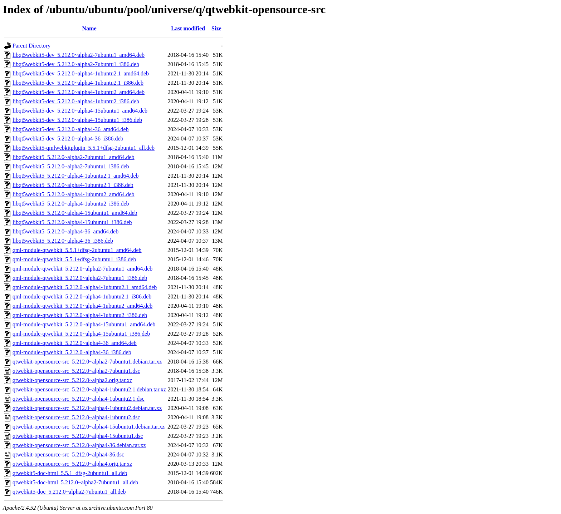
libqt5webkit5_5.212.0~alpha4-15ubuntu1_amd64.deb (75, 213)
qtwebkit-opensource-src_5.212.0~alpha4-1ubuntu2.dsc (76, 417)
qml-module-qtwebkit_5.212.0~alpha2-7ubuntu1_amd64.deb (82, 269)
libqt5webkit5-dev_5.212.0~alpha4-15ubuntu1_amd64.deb (80, 111)
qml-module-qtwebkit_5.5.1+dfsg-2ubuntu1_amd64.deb (77, 250)
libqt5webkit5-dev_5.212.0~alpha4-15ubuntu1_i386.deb (77, 120)
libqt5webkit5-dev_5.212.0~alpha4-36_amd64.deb (71, 129)
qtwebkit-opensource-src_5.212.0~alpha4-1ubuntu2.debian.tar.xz (87, 408)
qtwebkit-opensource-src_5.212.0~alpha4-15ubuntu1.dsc (78, 436)
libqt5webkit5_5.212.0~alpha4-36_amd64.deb (65, 231)
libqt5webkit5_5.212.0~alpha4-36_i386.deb (63, 241)
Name (89, 28)
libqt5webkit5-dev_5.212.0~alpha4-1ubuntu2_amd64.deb (79, 92)
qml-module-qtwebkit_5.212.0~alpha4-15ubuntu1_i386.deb (81, 334)
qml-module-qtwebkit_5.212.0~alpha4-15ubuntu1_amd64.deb (84, 324)
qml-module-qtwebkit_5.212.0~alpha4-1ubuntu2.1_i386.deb (82, 296)
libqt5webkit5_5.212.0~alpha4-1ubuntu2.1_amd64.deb (76, 176)
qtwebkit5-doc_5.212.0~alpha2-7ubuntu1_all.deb (69, 492)
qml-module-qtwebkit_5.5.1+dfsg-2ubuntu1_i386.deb (74, 259)
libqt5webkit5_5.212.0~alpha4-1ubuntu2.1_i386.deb (73, 185)
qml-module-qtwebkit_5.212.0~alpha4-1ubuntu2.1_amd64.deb (85, 287)
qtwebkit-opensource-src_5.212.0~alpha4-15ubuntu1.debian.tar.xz (89, 427)
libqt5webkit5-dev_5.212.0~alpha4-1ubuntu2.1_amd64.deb (81, 73)
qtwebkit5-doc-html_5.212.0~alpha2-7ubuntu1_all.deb (75, 482)
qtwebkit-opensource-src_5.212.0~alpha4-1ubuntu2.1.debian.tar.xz (89, 389)
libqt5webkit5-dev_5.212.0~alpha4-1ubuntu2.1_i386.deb (78, 83)
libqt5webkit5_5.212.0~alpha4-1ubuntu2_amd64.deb (74, 194)
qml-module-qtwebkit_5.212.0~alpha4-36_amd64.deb (75, 343)
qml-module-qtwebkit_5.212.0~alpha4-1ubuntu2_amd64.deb (82, 306)
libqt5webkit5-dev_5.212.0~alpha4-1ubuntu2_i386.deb (76, 101)
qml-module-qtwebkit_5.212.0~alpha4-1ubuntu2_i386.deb (80, 315)
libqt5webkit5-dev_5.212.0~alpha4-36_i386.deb (68, 138)
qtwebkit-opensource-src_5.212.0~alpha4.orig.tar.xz (72, 464)
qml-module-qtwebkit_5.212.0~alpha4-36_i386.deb (72, 352)
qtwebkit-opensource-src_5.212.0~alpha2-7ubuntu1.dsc (76, 371)
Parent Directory (31, 46)
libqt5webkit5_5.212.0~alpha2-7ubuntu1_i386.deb (71, 166)
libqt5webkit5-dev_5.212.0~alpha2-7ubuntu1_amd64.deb (79, 55)
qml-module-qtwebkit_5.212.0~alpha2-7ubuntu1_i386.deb (80, 278)
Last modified (188, 28)
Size (216, 28)
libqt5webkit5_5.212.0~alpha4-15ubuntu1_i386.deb (72, 222)
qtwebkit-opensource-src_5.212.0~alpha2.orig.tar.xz (72, 380)
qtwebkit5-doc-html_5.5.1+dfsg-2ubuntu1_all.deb (70, 473)
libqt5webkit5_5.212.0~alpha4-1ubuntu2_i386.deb (71, 204)
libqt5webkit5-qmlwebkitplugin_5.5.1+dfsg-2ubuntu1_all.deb (84, 148)
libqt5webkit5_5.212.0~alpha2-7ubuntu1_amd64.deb (74, 157)
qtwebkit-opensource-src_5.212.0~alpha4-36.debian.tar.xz (79, 445)
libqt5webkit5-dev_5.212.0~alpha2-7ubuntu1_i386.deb (76, 64)
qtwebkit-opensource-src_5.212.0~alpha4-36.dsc (68, 454)
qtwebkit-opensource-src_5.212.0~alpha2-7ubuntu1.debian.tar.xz (87, 362)
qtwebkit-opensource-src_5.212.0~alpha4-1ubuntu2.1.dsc (79, 399)
